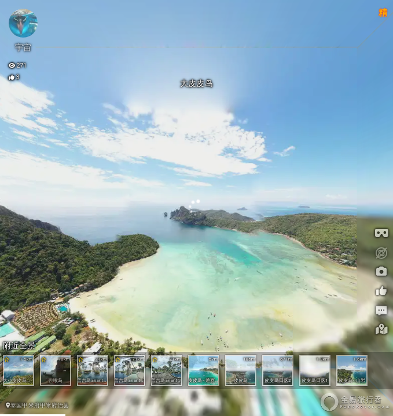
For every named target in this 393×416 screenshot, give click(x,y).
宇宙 (23, 47)
